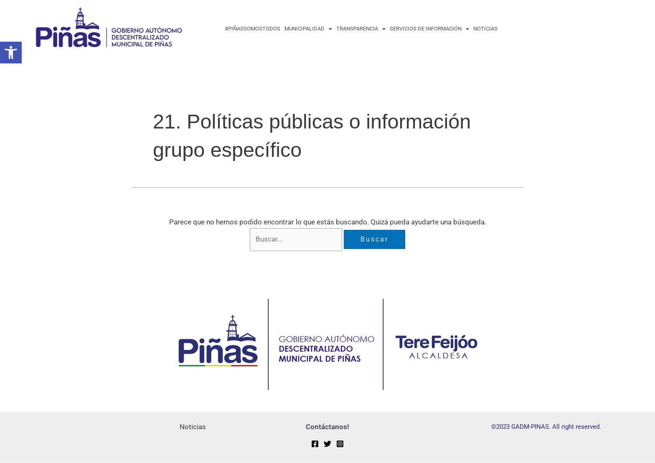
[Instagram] (340, 444)
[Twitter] (327, 444)
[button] (11, 52)
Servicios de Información (429, 29)
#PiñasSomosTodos (252, 28)
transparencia (361, 29)
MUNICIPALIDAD (308, 29)
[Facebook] (315, 444)
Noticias (485, 28)
